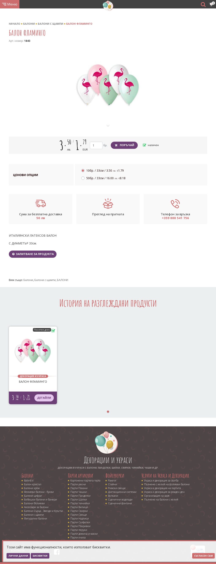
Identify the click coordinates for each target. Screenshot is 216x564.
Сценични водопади (120, 499)
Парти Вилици (79, 507)
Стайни (112, 484)
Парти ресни (78, 484)
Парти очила (78, 537)
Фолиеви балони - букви (39, 492)
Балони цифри (33, 496)
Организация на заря (156, 496)
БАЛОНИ (62, 280)
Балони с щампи (50, 24)
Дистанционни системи (122, 492)
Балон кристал (32, 484)
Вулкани (113, 496)
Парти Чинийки (80, 503)
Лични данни (18, 555)
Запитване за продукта (33, 254)
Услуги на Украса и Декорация (165, 475)
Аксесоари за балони (36, 507)
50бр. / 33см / (106, 178)
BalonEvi (29, 480)
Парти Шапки (78, 499)
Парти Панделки (80, 496)
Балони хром (32, 488)
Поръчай (124, 145)
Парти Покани (79, 488)
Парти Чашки (78, 492)
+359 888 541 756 (175, 218)
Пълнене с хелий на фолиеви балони (167, 484)
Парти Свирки (79, 511)
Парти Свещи (78, 515)
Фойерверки (114, 475)
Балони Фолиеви (34, 503)
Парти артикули (80, 475)
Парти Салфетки (80, 522)
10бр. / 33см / (105, 170)
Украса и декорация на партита (162, 488)
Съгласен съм (203, 555)
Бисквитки (40, 555)
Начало (14, 24)
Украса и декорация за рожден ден (164, 492)
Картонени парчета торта (85, 480)
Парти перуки (78, 530)
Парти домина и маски (84, 534)
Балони (29, 24)
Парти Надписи (79, 518)
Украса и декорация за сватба (161, 480)
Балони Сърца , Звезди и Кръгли (43, 511)
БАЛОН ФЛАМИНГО (79, 24)
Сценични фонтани (120, 503)
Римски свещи (117, 488)
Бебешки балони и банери (40, 499)
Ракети (112, 480)
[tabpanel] (108, 85)
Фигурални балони (35, 518)
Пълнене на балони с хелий (161, 499)
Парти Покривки (80, 526)
